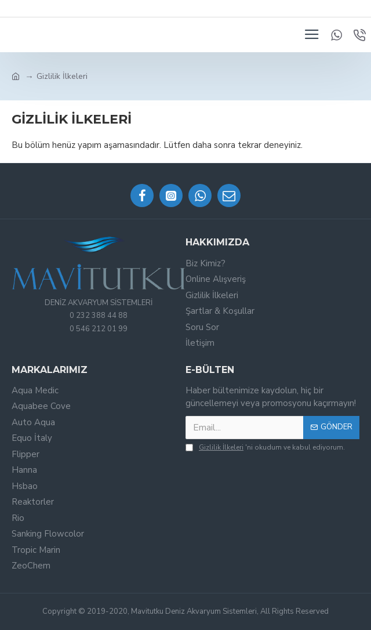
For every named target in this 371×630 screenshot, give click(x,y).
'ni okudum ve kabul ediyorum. (265, 447)
